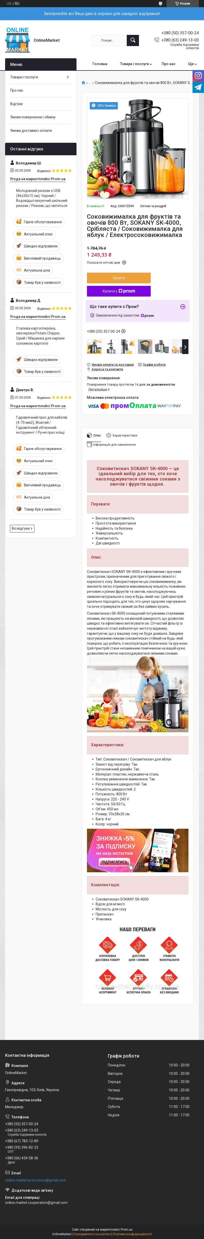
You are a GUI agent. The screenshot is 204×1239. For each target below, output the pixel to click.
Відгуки (16, 104)
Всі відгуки (21, 528)
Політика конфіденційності (132, 1234)
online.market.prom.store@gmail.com (35, 1180)
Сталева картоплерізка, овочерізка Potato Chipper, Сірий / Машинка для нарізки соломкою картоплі (40, 335)
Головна (100, 64)
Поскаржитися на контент (92, 1234)
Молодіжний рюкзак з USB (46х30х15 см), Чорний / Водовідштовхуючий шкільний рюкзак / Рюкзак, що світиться (41, 198)
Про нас (168, 64)
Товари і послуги (134, 64)
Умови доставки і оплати (31, 131)
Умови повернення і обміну (33, 117)
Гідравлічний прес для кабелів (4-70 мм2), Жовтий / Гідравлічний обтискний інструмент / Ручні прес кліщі (41, 424)
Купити (119, 278)
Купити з (119, 291)
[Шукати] (133, 40)
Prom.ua (126, 1229)
